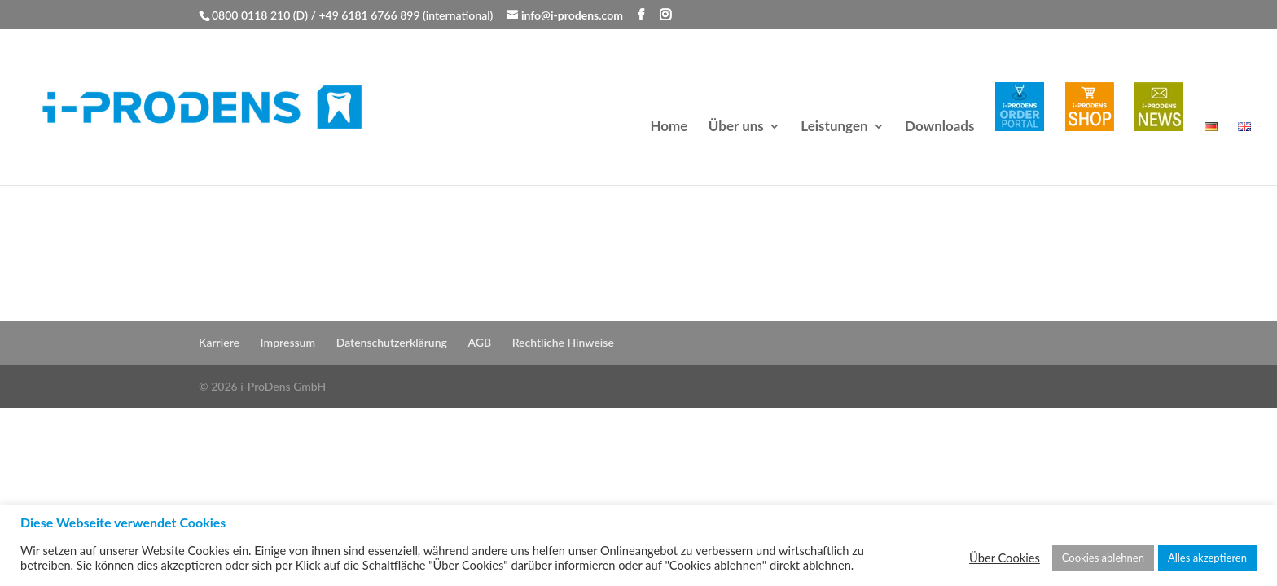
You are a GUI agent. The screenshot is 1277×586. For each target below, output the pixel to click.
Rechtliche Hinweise (563, 342)
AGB (479, 342)
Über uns (736, 127)
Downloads (939, 127)
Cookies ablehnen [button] (1103, 557)
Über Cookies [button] (1004, 558)
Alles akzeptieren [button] (1207, 557)
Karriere (219, 342)
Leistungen (834, 127)
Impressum (288, 342)
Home (668, 127)
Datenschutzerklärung (391, 342)
